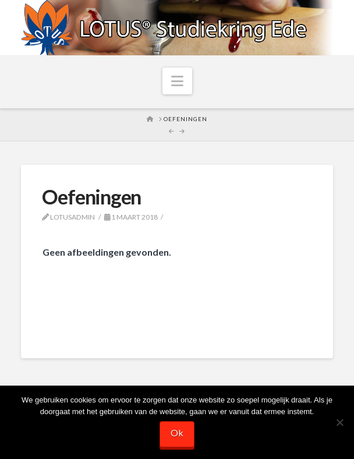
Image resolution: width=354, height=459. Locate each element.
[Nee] (339, 422)
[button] (177, 81)
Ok (177, 432)
